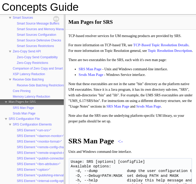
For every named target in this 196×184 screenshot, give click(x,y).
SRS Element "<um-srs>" (34, 130)
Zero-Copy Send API (27, 51)
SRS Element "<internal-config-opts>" (42, 181)
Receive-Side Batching (28, 79)
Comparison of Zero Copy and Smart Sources (44, 68)
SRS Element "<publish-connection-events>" (47, 158)
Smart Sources (23, 17)
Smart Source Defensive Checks (39, 40)
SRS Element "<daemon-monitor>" (40, 136)
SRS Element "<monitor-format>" (39, 141)
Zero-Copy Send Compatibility (37, 57)
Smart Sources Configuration (36, 35)
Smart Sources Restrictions (35, 46)
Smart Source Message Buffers (38, 23)
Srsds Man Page (24, 113)
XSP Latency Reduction (29, 74)
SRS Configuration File (24, 119)
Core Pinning (21, 91)
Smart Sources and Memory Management (45, 29)
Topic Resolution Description (170, 51)
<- (120, 141)
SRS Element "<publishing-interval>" (42, 175)
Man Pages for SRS (22, 102)
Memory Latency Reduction (31, 96)
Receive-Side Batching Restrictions (41, 85)
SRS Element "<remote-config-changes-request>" (50, 147)
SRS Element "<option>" (33, 169)
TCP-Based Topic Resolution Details (161, 45)
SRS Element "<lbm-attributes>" (38, 164)
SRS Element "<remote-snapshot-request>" (46, 153)
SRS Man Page (23, 108)
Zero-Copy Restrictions (32, 63)
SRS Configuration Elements (32, 124)
